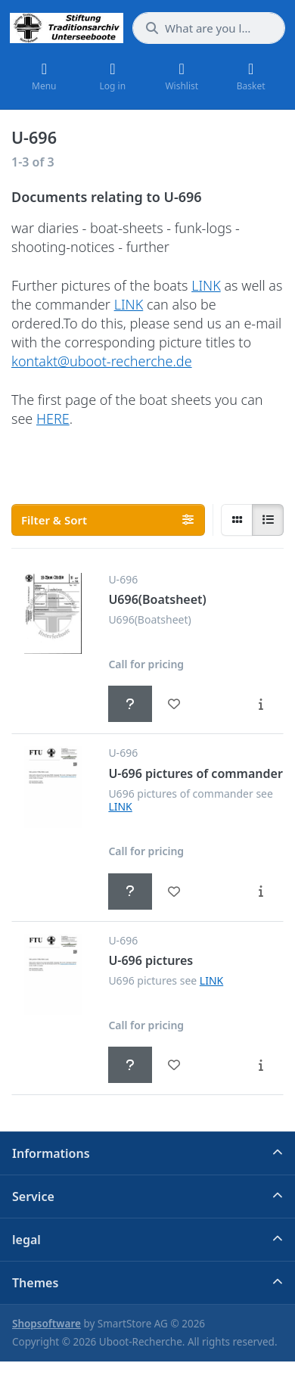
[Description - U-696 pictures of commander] (261, 891)
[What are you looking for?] (208, 28)
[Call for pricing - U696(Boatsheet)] (130, 704)
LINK (206, 285)
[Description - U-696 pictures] (261, 1065)
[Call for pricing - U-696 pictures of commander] (130, 891)
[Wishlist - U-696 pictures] (174, 1065)
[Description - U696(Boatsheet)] (261, 704)
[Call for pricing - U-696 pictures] (130, 1065)
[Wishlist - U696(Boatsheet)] (174, 704)
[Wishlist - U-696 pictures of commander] (174, 891)
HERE (53, 418)
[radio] (237, 520)
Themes (35, 1282)
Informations (51, 1153)
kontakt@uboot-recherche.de (101, 361)
